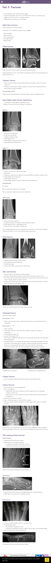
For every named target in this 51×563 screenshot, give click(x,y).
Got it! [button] (47, 559)
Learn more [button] (5, 560)
